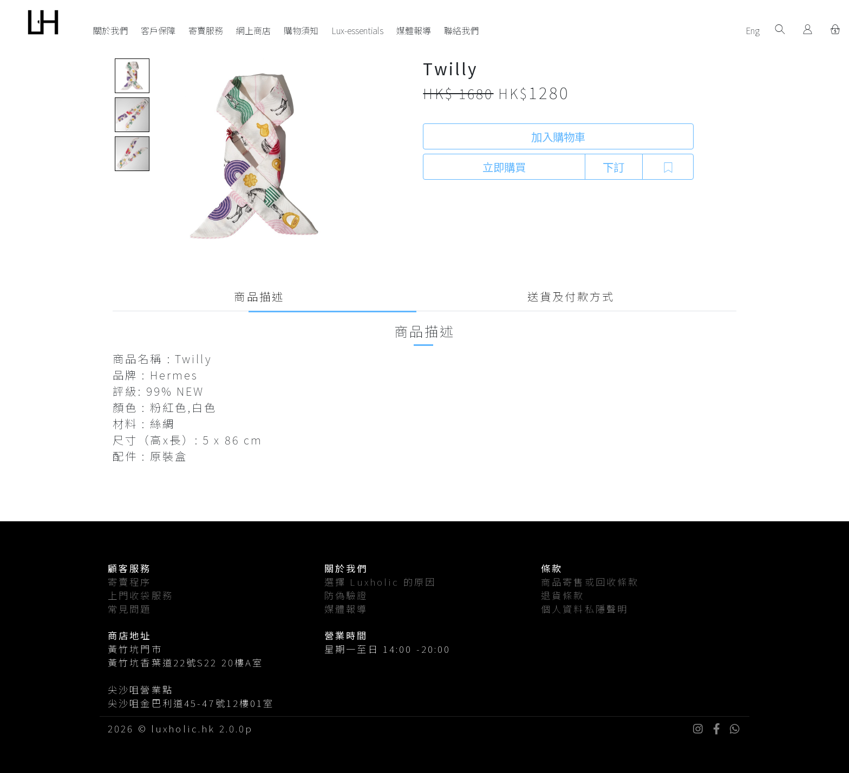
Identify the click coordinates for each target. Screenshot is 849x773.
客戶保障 (158, 30)
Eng (753, 30)
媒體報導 (413, 30)
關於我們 (110, 30)
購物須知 (301, 30)
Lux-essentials (357, 30)
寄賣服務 (205, 30)
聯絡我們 (461, 30)
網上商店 (253, 30)
